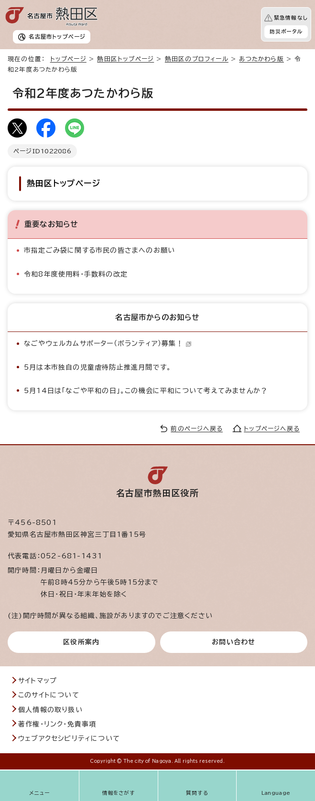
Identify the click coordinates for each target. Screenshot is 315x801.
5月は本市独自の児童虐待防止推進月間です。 (97, 367)
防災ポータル (286, 31)
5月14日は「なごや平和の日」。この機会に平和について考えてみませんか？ (146, 390)
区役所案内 (81, 642)
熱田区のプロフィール (196, 59)
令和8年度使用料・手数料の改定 (76, 274)
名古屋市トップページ (57, 36)
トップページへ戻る (272, 429)
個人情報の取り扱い (50, 709)
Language (276, 792)
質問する (197, 792)
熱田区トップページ (125, 59)
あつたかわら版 (261, 59)
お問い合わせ (233, 642)
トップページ (68, 59)
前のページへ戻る (197, 429)
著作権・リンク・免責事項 (57, 724)
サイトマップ (37, 680)
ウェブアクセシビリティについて (69, 738)
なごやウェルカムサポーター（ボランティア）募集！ (108, 343)
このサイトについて (48, 695)
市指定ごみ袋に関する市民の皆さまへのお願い (99, 250)
